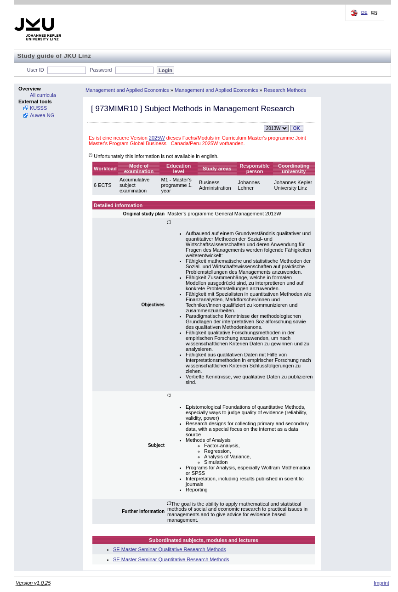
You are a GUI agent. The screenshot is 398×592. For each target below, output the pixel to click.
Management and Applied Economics (127, 90)
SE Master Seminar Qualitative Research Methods (169, 549)
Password (101, 70)
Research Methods (285, 90)
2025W (157, 138)
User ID (35, 70)
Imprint (381, 583)
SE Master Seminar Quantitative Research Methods (171, 559)
